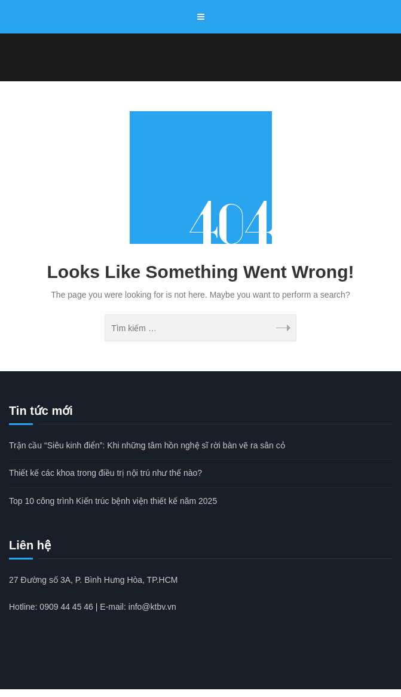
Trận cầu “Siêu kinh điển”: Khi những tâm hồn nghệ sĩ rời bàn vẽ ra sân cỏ (147, 445)
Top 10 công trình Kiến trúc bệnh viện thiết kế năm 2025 (113, 501)
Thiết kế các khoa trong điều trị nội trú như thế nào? (105, 473)
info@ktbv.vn (152, 607)
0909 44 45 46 (66, 607)
